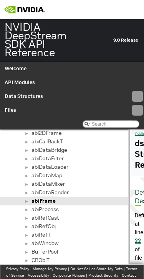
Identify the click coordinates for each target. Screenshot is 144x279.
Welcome (15, 68)
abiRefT (41, 234)
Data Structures (74, 96)
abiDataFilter (47, 158)
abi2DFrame (46, 132)
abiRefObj (43, 226)
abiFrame (43, 200)
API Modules (20, 82)
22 (138, 241)
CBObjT (40, 260)
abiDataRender (50, 192)
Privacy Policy (17, 268)
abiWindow (45, 243)
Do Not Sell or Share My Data (96, 268)
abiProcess (45, 209)
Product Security (103, 275)
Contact (129, 275)
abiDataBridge (49, 149)
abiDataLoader (50, 166)
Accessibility (38, 275)
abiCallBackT (47, 141)
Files (74, 110)
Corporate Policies (69, 275)
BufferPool (44, 251)
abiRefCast (45, 217)
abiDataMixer (48, 183)
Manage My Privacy (50, 268)
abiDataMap (46, 175)
